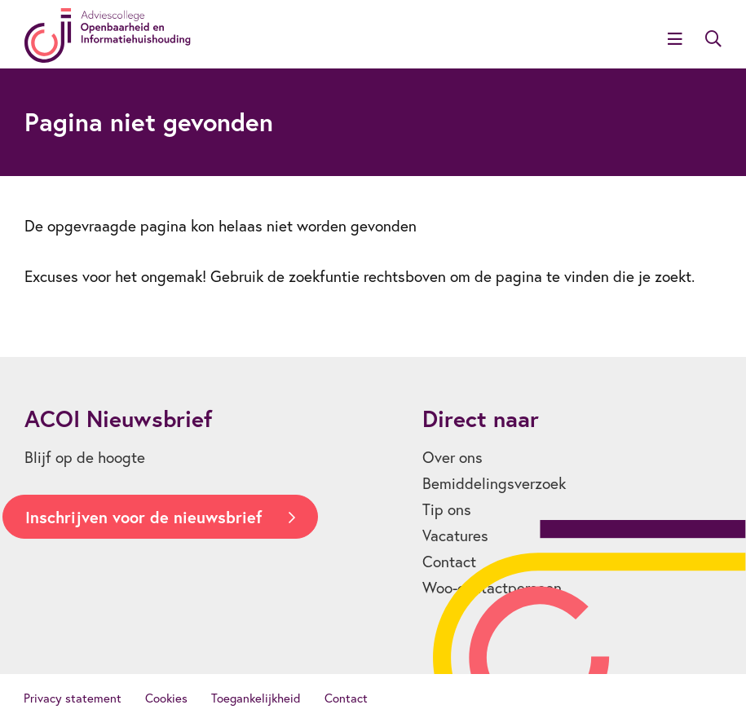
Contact (449, 561)
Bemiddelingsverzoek (494, 483)
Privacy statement (72, 698)
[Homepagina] (107, 35)
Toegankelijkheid (256, 698)
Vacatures (455, 535)
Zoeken (713, 39)
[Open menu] (675, 40)
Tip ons (446, 509)
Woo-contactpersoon (492, 587)
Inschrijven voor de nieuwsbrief (143, 517)
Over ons (452, 457)
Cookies (166, 698)
